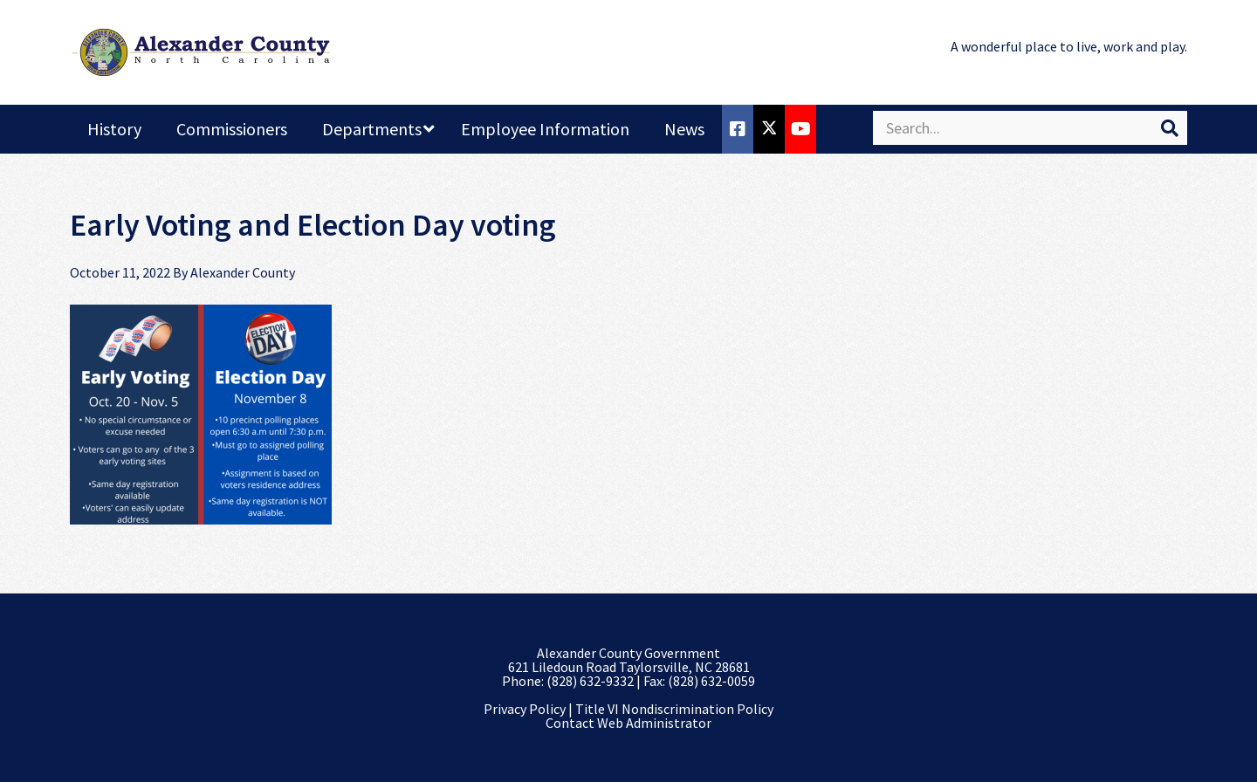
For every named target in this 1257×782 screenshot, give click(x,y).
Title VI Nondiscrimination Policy (674, 708)
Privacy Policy (525, 708)
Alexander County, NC (201, 52)
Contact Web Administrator (628, 722)
